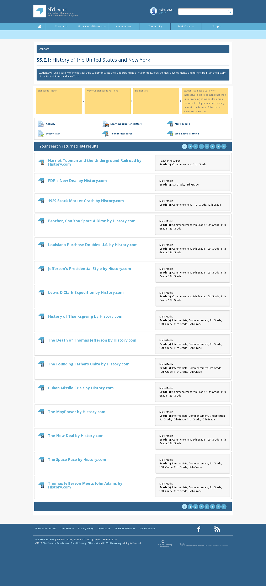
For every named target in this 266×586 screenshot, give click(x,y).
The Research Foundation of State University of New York (70, 543)
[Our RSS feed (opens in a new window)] (217, 529)
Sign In (162, 12)
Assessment (124, 26)
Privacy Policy (86, 528)
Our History (67, 528)
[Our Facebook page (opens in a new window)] (198, 529)
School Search (147, 528)
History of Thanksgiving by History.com (85, 316)
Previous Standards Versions (102, 90)
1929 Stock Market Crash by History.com (86, 200)
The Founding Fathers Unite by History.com (88, 363)
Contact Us (104, 528)
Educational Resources (92, 26)
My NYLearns (186, 26)
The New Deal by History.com (75, 435)
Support (217, 26)
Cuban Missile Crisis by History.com (81, 387)
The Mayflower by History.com (76, 411)
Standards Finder (47, 90)
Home (39, 26)
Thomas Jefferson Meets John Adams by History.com (85, 485)
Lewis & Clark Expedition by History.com (86, 292)
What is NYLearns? (45, 528)
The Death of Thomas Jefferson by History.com (92, 340)
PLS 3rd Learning (44, 539)
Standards (61, 26)
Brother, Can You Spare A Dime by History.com (91, 220)
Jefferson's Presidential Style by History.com (89, 268)
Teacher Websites (125, 528)
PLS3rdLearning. (112, 543)
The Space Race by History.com (77, 459)
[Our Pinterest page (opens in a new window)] (208, 529)
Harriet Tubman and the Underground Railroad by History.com (94, 162)
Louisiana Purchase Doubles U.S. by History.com (93, 244)
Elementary (141, 90)
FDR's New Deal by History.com (77, 180)
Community (155, 26)
